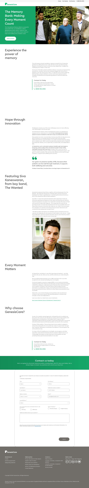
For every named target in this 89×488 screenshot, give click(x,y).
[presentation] (29, 430)
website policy (38, 426)
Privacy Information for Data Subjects (33, 458)
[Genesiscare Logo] (11, 4)
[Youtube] (79, 461)
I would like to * (23, 400)
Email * (49, 393)
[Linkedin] (73, 461)
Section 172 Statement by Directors (32, 466)
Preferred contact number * (54, 387)
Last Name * (22, 387)
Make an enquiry (10, 38)
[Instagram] (76, 461)
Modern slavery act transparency (32, 464)
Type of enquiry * (52, 406)
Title (21, 381)
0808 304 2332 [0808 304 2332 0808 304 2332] (40, 89)
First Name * (50, 381)
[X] (70, 461)
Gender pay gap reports (10, 460)
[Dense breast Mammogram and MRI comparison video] (51, 103)
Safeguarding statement (10, 462)
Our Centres (65, 1)
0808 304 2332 (80, 1)
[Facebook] (66, 461)
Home (59, 1)
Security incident (48, 467)
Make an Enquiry (48, 458)
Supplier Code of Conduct (30, 460)
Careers (6, 458)
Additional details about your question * (29, 412)
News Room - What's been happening (73, 458)
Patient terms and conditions (31, 462)
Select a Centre (23, 393)
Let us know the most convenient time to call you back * (30, 407)
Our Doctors (72, 1)
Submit (64, 439)
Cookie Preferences (29, 468)
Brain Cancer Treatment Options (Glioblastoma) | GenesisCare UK (46, 300)
